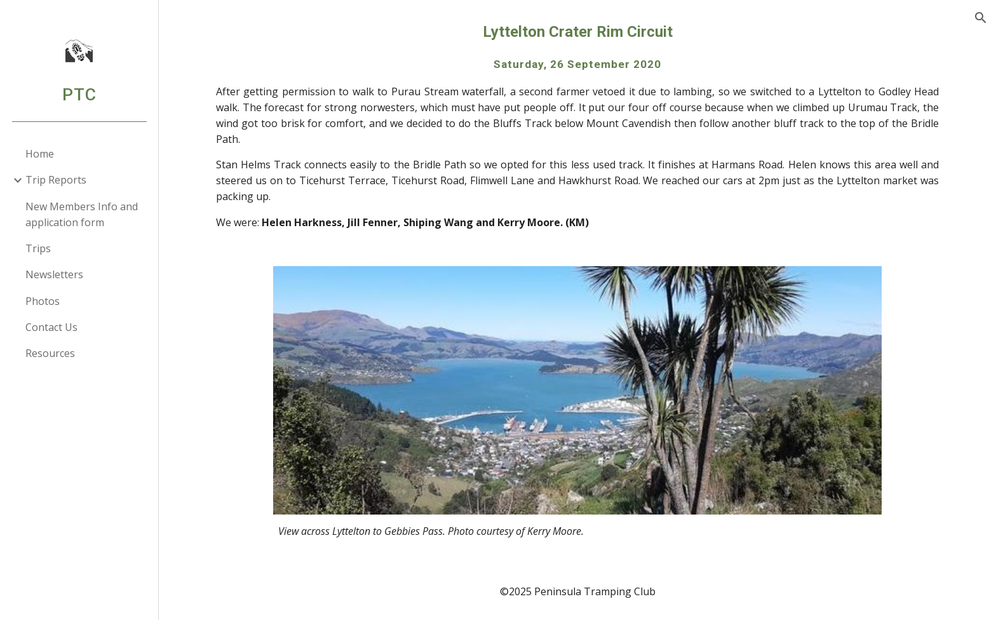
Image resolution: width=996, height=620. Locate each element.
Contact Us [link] (51, 327)
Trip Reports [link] (55, 180)
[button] (981, 18)
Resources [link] (50, 353)
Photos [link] (42, 301)
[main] (577, 125)
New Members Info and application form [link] (81, 214)
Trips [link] (38, 248)
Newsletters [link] (54, 274)
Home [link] (39, 154)
